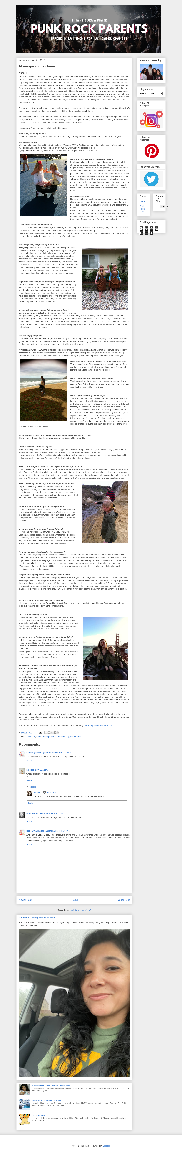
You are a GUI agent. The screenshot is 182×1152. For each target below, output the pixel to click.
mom (38, 736)
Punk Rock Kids (142, 209)
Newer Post (25, 900)
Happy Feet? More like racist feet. (47, 1100)
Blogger (106, 1146)
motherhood (75, 736)
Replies (33, 787)
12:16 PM (51, 792)
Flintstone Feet (38, 1115)
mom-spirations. (49, 736)
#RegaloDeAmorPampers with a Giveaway (51, 1085)
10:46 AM (67, 752)
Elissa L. (38, 792)
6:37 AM (66, 831)
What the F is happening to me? (37, 917)
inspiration (30, 736)
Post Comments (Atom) (80, 910)
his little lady (32, 770)
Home (75, 900)
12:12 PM (44, 770)
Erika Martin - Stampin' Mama (40, 813)
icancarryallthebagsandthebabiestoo (44, 752)
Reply (29, 760)
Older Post (124, 900)
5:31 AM (59, 813)
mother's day (63, 736)
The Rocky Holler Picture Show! (98, 725)
